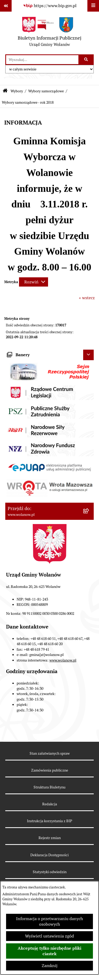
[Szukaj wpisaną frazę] (86, 59)
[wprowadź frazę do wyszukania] (42, 59)
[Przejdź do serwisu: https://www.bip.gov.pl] (49, 6)
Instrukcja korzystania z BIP (49, 821)
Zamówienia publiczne (49, 770)
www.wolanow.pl (62, 660)
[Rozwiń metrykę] (33, 282)
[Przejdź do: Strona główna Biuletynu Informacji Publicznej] (5, 91)
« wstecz (87, 298)
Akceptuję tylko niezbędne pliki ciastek (49, 951)
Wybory (17, 91)
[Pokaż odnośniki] (6, 6)
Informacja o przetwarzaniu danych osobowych (49, 921)
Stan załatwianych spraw (50, 753)
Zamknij (50, 965)
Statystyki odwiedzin (50, 871)
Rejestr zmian (50, 837)
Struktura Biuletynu (49, 787)
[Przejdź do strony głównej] (49, 33)
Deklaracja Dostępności (49, 855)
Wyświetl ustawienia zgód (49, 936)
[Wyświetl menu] (93, 6)
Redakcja (49, 804)
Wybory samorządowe (46, 91)
